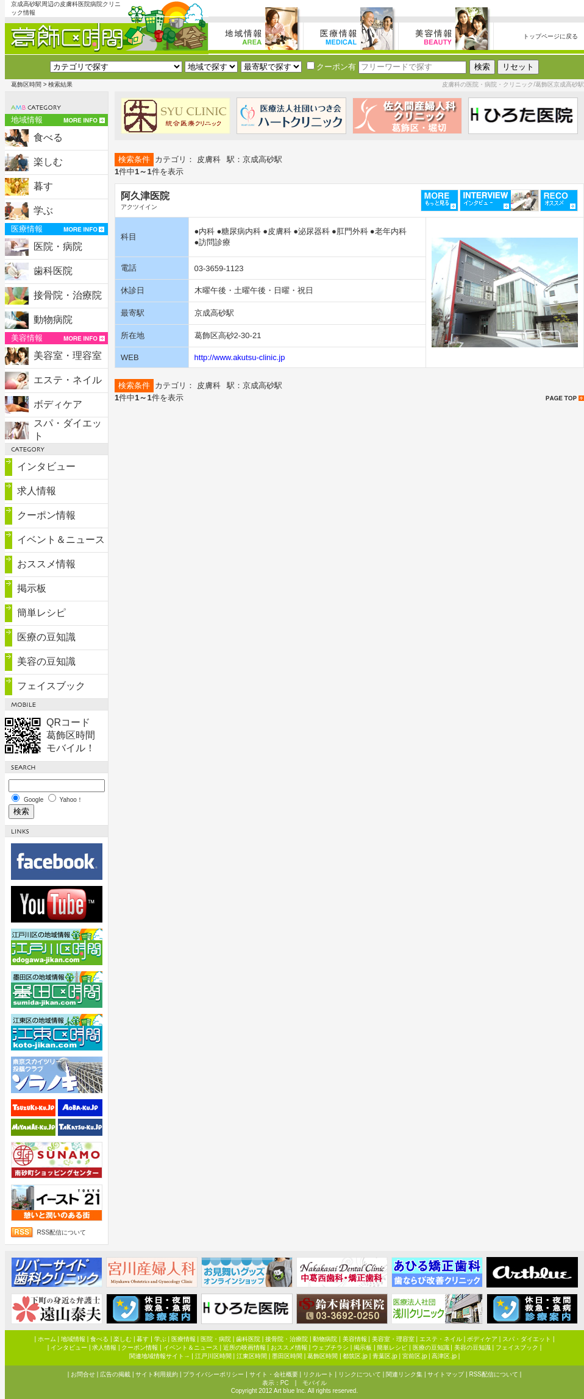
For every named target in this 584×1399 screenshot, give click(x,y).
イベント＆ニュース (61, 539)
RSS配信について (62, 1232)
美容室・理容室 (68, 355)
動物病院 (53, 319)
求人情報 (36, 491)
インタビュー (46, 466)
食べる (48, 137)
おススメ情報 (46, 564)
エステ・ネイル (68, 380)
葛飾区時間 (26, 84)
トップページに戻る (550, 36)
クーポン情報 (46, 515)
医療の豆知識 (46, 637)
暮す (43, 186)
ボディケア (58, 404)
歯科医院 (53, 271)
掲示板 (31, 588)
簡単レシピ (41, 612)
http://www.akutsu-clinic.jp (239, 357)
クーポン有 (331, 66)
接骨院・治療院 (68, 295)
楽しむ (48, 162)
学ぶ (43, 210)
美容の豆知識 (46, 661)
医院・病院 (58, 246)
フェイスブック (51, 686)
